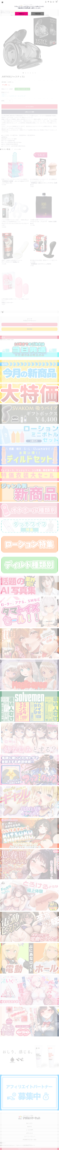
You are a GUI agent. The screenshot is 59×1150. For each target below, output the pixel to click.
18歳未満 (38, 13)
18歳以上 (21, 13)
